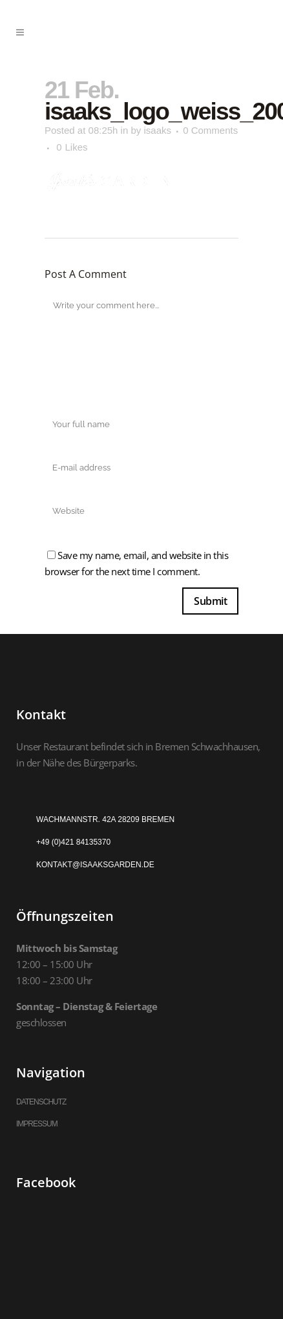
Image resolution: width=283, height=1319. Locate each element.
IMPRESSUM (37, 1123)
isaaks (157, 130)
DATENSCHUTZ (41, 1101)
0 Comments (210, 130)
